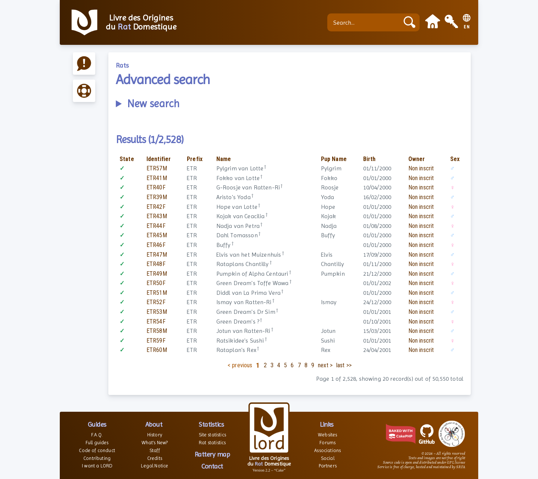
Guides (97, 424)
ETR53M (156, 311)
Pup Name (334, 159)
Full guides (97, 442)
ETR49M (156, 273)
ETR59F (156, 340)
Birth (369, 159)
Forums (327, 442)
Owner (416, 159)
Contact (212, 466)
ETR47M (156, 254)
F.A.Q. (97, 435)
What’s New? (155, 442)
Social (327, 458)
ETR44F (156, 225)
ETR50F (156, 283)
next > (325, 365)
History (154, 435)
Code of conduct (97, 450)
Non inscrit (421, 168)
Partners (328, 466)
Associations (327, 450)
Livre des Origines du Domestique (141, 22)
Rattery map (212, 454)
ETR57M (156, 168)
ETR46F (156, 244)
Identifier (158, 159)
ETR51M (156, 292)
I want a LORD (97, 466)
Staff (154, 450)
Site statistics (212, 435)
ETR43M (156, 216)
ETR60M (156, 349)
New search (153, 104)
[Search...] (365, 22)
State (127, 159)
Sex (455, 159)
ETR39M (156, 197)
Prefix (194, 159)
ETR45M (156, 235)
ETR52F (156, 302)
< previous (240, 365)
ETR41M (156, 178)
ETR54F (156, 321)
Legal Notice (154, 466)
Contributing (97, 458)
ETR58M (156, 330)
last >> (344, 365)
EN (467, 27)
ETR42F (156, 206)
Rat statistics (212, 442)
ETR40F (156, 187)
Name (223, 159)
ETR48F (156, 264)
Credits (154, 458)
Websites (327, 435)
